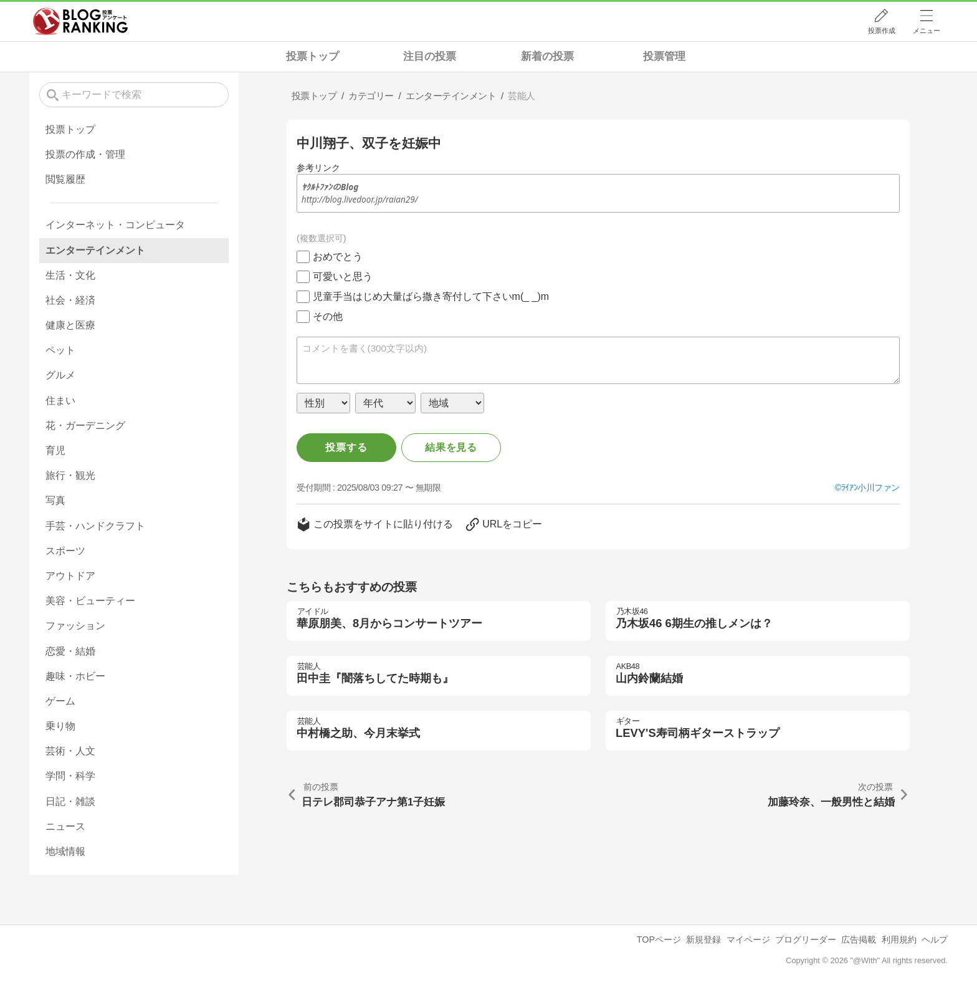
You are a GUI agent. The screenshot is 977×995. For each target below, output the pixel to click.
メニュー (926, 30)
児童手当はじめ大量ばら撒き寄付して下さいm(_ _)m (431, 296)
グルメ (60, 375)
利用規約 (899, 940)
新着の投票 (547, 56)
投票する (346, 447)
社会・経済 (70, 300)
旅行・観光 (70, 475)
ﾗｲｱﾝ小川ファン (870, 488)
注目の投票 (429, 56)
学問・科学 (70, 776)
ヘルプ (935, 940)
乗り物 (60, 726)
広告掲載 (858, 940)
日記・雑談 (70, 801)
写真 (55, 500)
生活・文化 (70, 275)
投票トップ (312, 56)
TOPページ (659, 940)
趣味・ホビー (75, 676)
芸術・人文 (70, 751)
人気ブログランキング (80, 21)
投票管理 (664, 56)
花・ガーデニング (85, 425)
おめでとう (338, 256)
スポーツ (65, 551)
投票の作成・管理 (85, 154)
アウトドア (70, 575)
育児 (55, 450)
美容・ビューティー (90, 600)
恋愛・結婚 (70, 651)
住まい (60, 400)
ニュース (65, 826)
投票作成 (881, 30)
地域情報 (65, 851)
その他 (328, 316)
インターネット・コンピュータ (115, 224)
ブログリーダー (805, 940)
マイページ (748, 940)
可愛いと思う (343, 276)
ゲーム (60, 701)
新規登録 (703, 940)
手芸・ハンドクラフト (95, 526)
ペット (60, 350)
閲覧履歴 (65, 179)
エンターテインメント (95, 250)
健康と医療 (70, 325)
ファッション (75, 625)
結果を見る (451, 447)
